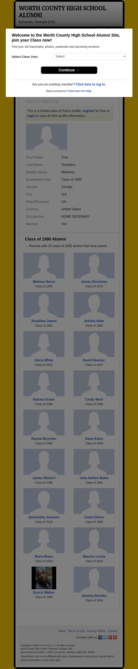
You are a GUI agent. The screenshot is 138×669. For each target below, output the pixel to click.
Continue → (69, 70)
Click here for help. (80, 90)
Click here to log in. (91, 84)
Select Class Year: (25, 56)
